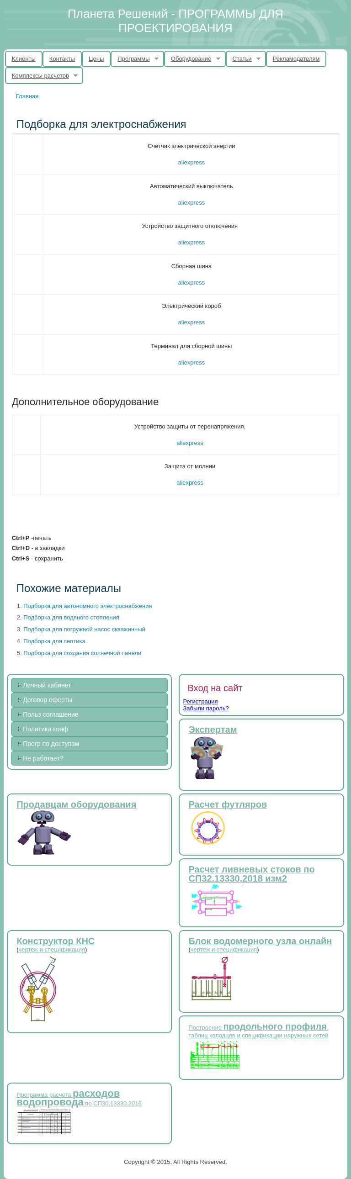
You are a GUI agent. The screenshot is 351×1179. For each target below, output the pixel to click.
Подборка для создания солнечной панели (82, 653)
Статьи (243, 59)
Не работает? (43, 758)
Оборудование (192, 59)
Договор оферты (47, 699)
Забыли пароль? (206, 708)
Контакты (62, 58)
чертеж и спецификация (52, 949)
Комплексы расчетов (41, 75)
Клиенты (24, 58)
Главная (27, 96)
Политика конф (45, 729)
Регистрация (200, 701)
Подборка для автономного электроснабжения (87, 606)
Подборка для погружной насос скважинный (84, 629)
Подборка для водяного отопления (71, 617)
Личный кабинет (47, 685)
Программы (135, 59)
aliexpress (191, 162)
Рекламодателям (296, 58)
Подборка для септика (54, 641)
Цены (96, 58)
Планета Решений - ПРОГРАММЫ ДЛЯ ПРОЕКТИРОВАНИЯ (175, 21)
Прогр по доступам (51, 743)
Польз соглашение (50, 714)
